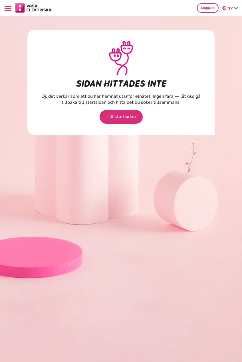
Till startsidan (121, 116)
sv (230, 8)
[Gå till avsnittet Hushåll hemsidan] (33, 7)
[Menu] (8, 7)
